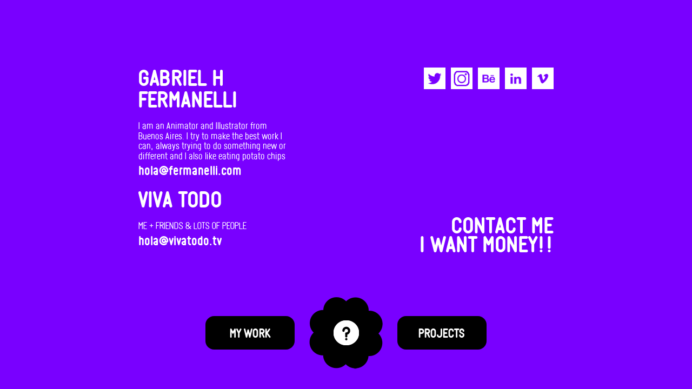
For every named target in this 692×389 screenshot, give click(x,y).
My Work (250, 333)
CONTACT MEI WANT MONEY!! (487, 233)
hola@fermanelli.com (190, 169)
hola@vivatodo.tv (180, 238)
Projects (441, 333)
